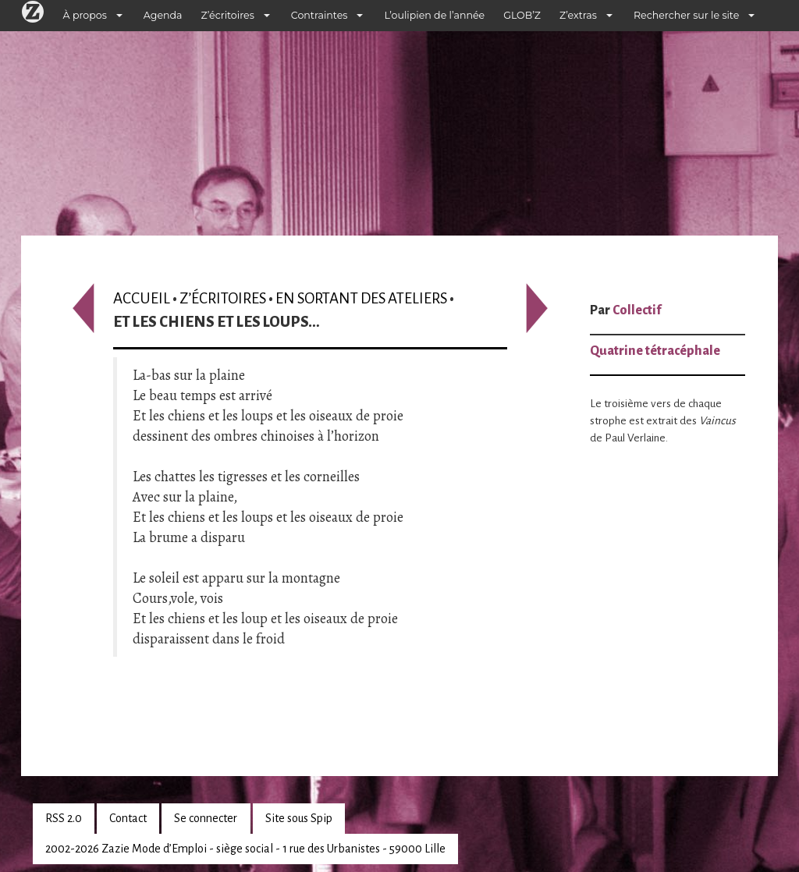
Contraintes (319, 15)
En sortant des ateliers (361, 298)
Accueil (141, 298)
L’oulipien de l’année (434, 15)
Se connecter (205, 818)
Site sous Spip (298, 818)
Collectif (637, 310)
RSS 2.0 (63, 818)
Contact (128, 818)
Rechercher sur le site (686, 15)
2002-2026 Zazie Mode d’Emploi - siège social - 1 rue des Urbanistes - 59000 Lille (245, 848)
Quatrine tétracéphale (655, 351)
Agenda (163, 15)
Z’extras (578, 15)
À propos (85, 15)
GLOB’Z (522, 15)
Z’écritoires (227, 15)
